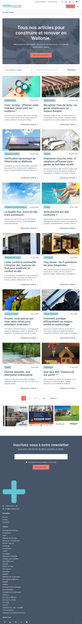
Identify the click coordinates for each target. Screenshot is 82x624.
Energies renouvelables (10, 559)
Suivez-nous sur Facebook (62, 2)
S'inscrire (70, 6)
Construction (6, 548)
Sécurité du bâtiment (9, 597)
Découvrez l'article (28, 124)
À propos (5, 522)
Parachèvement (7, 589)
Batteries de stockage (9, 538)
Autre (4, 535)
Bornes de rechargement (10, 541)
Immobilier (5, 571)
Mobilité (5, 582)
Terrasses (5, 602)
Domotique (6, 553)
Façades (5, 564)
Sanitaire (5, 595)
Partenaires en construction (11, 592)
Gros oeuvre (6, 569)
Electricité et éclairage (9, 556)
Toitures (5, 605)
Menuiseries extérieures (10, 579)
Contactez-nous (52, 1)
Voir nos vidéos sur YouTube (76, 2)
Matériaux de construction (11, 577)
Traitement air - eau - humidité (12, 607)
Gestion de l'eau (7, 566)
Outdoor (5, 584)
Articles (5, 519)
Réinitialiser (71, 70)
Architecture (6, 533)
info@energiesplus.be (12, 509)
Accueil (5, 12)
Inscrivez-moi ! (41, 467)
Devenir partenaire (40, 1)
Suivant (53, 398)
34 (44, 398)
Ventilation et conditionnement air (13, 613)
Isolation (5, 574)
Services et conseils (9, 600)
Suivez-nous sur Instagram (69, 2)
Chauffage (5, 546)
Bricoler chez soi (8, 543)
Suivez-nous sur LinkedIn (66, 2)
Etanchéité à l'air (8, 561)
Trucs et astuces (8, 610)
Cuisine (4, 551)
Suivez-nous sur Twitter (73, 2)
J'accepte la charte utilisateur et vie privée (42, 462)
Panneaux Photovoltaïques (11, 587)
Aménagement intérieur (10, 530)
